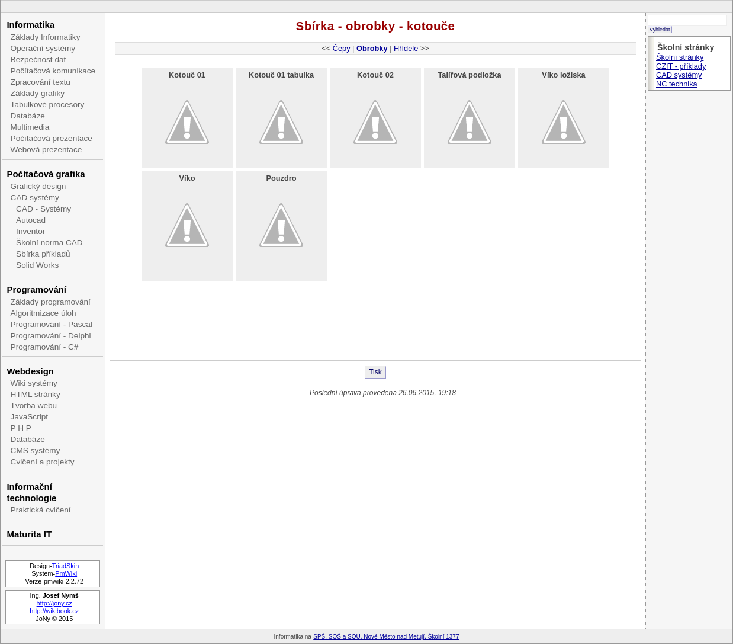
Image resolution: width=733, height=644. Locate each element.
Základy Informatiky (46, 37)
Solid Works (37, 265)
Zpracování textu (40, 82)
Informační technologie (31, 492)
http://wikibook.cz (54, 610)
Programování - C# (45, 346)
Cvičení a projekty (43, 461)
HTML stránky (35, 394)
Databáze (28, 115)
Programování (36, 289)
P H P (21, 428)
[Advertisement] (375, 321)
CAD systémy (35, 197)
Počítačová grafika (46, 174)
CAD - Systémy (43, 208)
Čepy (342, 48)
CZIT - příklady (681, 66)
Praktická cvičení (41, 509)
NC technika (676, 83)
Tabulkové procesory (48, 104)
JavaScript (29, 416)
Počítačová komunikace (53, 70)
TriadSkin (65, 565)
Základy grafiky (38, 93)
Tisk (375, 372)
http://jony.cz (54, 603)
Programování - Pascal (51, 324)
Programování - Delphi (51, 335)
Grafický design (38, 186)
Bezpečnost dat (38, 59)
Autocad (31, 220)
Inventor (30, 231)
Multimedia (30, 127)
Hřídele (406, 48)
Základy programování (51, 301)
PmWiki (66, 573)
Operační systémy (43, 48)
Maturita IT (29, 534)
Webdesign (30, 371)
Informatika (30, 25)
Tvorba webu (34, 405)
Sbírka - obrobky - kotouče (375, 26)
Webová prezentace (46, 149)
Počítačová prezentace (51, 138)
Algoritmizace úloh (43, 313)
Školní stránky (679, 57)
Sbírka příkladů (43, 253)
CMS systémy (35, 450)
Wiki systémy (34, 383)
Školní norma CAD (49, 242)
